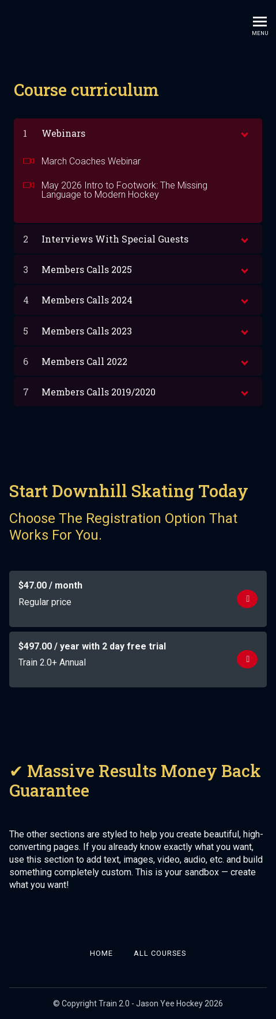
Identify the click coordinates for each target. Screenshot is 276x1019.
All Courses (160, 953)
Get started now (247, 599)
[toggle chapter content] (243, 132)
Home (101, 953)
